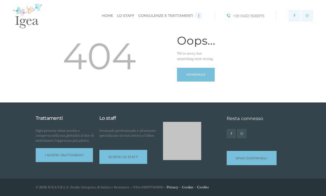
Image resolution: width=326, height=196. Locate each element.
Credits (203, 187)
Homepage (196, 74)
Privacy (172, 187)
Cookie (187, 187)
